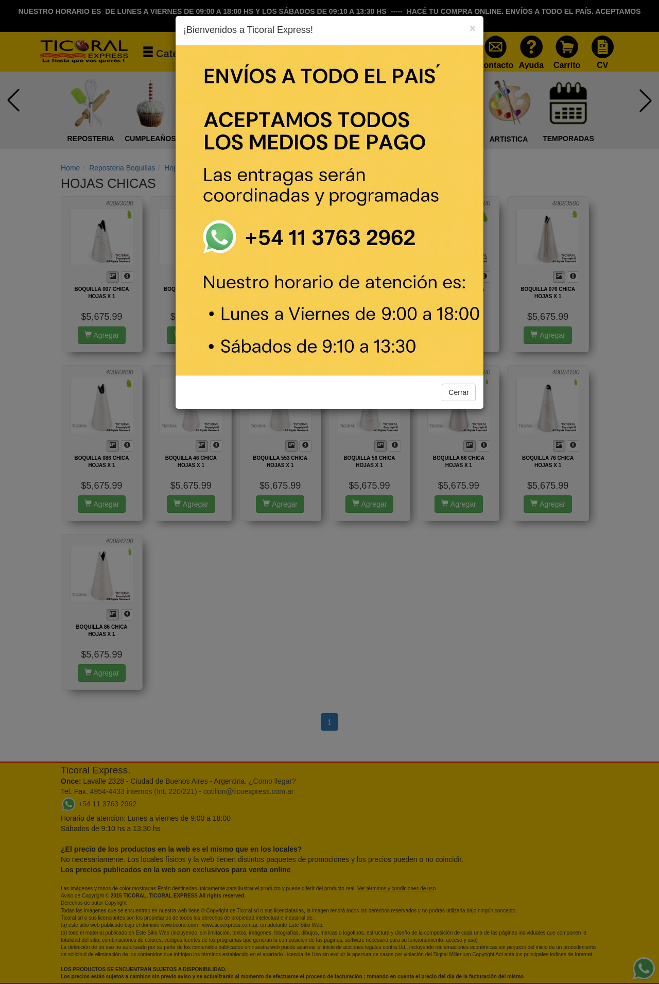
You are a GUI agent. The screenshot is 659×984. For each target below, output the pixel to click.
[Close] (473, 28)
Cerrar (458, 392)
